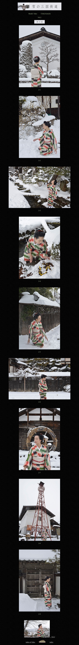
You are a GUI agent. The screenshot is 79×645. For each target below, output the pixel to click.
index (51, 642)
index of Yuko (30, 642)
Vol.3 (39, 637)
